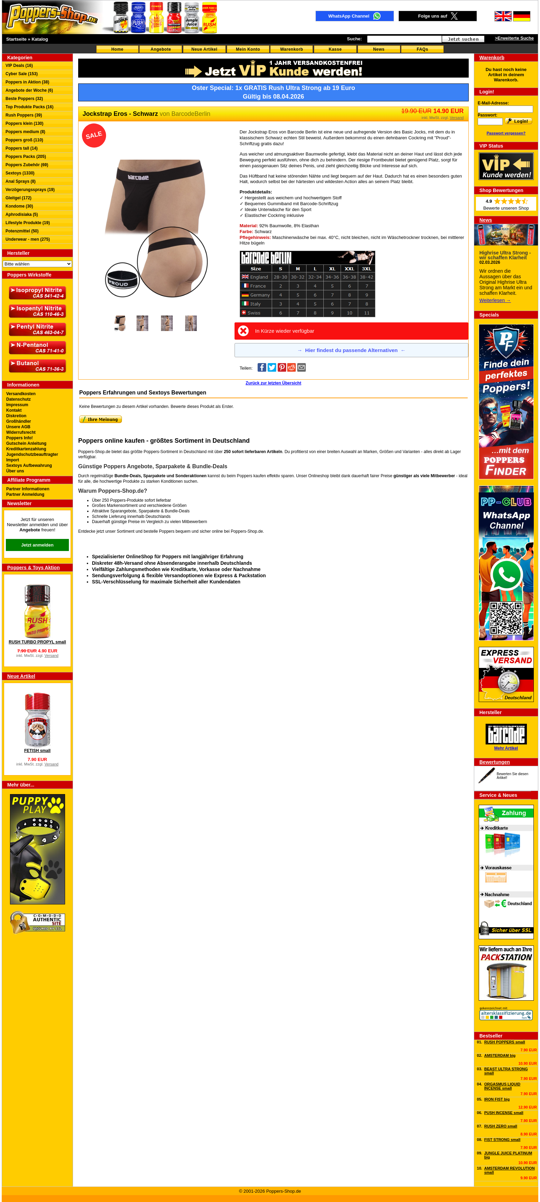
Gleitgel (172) (18, 198)
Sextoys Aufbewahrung (29, 465)
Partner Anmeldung (25, 494)
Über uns (15, 471)
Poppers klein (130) (24, 123)
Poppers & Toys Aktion (33, 567)
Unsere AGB (18, 426)
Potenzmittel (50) (22, 231)
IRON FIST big (497, 1099)
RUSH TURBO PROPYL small (37, 642)
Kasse (335, 49)
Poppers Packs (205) (26, 156)
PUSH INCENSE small (503, 1113)
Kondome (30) (19, 206)
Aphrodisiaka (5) (22, 214)
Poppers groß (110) (24, 140)
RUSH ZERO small (500, 1126)
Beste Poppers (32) (24, 98)
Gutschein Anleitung (26, 443)
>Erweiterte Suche (514, 38)
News (378, 49)
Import (12, 460)
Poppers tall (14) (22, 148)
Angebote (160, 49)
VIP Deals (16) (19, 65)
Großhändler (18, 421)
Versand (51, 655)
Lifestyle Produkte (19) (28, 222)
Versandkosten (20, 393)
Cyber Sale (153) (22, 73)
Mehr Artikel (506, 748)
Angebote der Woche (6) (29, 90)
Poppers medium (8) (25, 131)
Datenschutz (18, 399)
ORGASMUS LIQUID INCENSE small (502, 1086)
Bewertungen (494, 762)
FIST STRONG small (502, 1140)
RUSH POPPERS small (504, 1042)
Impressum (17, 404)
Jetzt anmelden (37, 545)
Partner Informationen (27, 489)
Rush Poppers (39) (24, 115)
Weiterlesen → (495, 300)
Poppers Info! (19, 437)
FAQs (422, 49)
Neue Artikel (204, 49)
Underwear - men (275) (28, 239)
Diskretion (16, 415)
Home (117, 49)
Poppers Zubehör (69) (27, 164)
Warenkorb (291, 49)
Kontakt (14, 410)
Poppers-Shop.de (247, 531)
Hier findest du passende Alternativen (351, 350)
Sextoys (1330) (20, 173)
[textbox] (404, 39)
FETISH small (37, 750)
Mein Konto (248, 49)
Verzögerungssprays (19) (30, 189)
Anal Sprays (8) (20, 181)
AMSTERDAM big (500, 1055)
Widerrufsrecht (20, 432)
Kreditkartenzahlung (26, 449)
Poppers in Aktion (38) (27, 82)
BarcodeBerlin (191, 113)
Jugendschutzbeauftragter (32, 454)
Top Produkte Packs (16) (29, 106)
